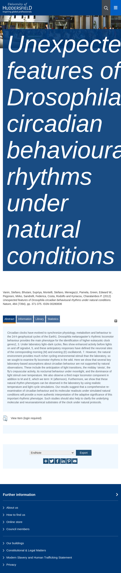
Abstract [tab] (9, 319)
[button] (106, 7)
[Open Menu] (115, 7)
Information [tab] (25, 319)
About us (12, 507)
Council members (17, 529)
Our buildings (15, 543)
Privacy (11, 564)
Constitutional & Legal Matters (26, 550)
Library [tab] (39, 319)
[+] (115, 320)
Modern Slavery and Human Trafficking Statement (39, 557)
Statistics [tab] (53, 319)
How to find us (15, 514)
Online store (14, 522)
